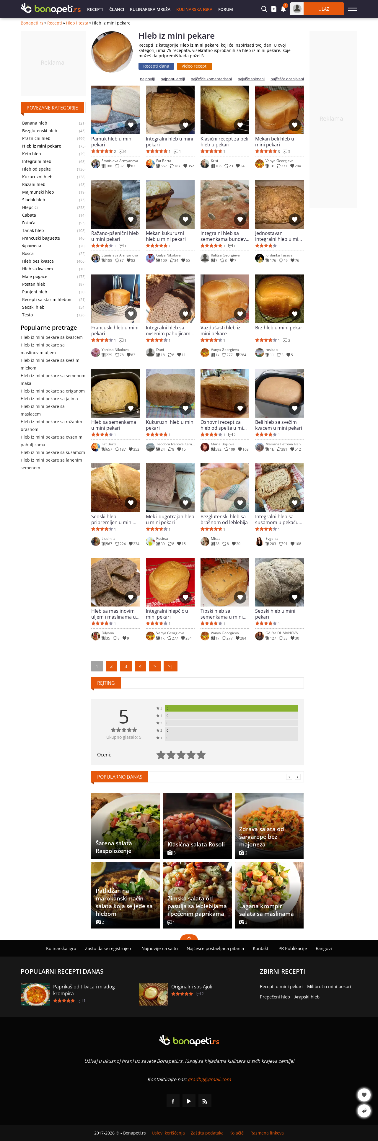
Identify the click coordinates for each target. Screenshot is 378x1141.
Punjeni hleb (34, 292)
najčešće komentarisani (211, 79)
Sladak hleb (33, 199)
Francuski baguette (41, 238)
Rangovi (324, 948)
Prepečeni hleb (275, 997)
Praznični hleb (36, 138)
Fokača (28, 222)
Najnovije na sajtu (159, 948)
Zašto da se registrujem (109, 948)
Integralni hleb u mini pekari (169, 142)
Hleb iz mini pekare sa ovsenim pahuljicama (51, 440)
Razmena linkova (267, 1133)
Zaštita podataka (207, 1133)
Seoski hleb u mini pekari (275, 614)
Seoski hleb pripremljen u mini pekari (112, 519)
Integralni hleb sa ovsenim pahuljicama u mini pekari (169, 330)
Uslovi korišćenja (168, 1133)
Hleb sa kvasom (37, 269)
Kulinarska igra (194, 9)
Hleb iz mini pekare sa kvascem (52, 337)
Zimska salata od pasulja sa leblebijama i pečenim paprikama (197, 906)
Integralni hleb (36, 161)
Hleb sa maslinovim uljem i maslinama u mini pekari (113, 614)
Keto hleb (31, 153)
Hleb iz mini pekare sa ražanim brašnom (51, 425)
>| (170, 666)
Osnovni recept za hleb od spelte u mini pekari (224, 425)
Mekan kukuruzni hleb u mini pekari (166, 236)
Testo (27, 315)
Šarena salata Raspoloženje (114, 847)
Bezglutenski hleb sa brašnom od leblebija (224, 519)
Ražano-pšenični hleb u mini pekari (115, 236)
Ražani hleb (33, 184)
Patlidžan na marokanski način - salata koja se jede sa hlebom (124, 902)
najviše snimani (251, 79)
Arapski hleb (307, 997)
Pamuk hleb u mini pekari (112, 142)
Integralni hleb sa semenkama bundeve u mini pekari (224, 236)
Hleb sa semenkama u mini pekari (113, 425)
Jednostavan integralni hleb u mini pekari (278, 236)
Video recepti (195, 66)
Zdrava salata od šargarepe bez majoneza (261, 836)
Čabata (29, 215)
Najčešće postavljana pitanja (215, 948)
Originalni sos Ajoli (191, 986)
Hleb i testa (77, 23)
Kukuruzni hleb (37, 176)
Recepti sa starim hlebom (47, 299)
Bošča (28, 253)
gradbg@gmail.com (209, 1079)
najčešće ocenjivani (287, 79)
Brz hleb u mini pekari (279, 328)
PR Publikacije (292, 948)
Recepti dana (156, 66)
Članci (116, 9)
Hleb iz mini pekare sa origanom (53, 391)
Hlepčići (30, 207)
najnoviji (147, 79)
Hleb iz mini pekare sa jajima (49, 398)
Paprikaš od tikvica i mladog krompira (84, 990)
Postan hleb (33, 284)
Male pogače (34, 276)
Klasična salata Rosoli (196, 844)
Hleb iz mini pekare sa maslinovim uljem (43, 348)
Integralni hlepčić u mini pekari (167, 614)
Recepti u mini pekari (281, 986)
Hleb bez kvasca (38, 261)
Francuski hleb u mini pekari (115, 330)
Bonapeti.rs (32, 23)
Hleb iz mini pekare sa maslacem (43, 410)
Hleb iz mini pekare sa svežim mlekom (50, 364)
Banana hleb (34, 123)
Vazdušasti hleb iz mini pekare (220, 330)
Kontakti (261, 948)
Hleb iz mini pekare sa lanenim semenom (51, 463)
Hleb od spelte (36, 169)
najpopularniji (173, 79)
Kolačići (237, 1133)
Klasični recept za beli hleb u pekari (224, 142)
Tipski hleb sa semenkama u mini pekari (222, 614)
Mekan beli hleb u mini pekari (274, 142)
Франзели (31, 245)
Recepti (95, 9)
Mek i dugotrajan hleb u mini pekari (170, 519)
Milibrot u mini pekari (329, 986)
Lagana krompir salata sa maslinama (266, 910)
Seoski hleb (33, 307)
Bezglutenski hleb (39, 130)
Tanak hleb (33, 230)
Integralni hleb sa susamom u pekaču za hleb (277, 519)
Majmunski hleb (38, 192)
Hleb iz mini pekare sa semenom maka (53, 379)
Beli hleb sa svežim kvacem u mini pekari (278, 425)
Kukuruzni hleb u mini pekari (170, 425)
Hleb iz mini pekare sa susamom (53, 452)
